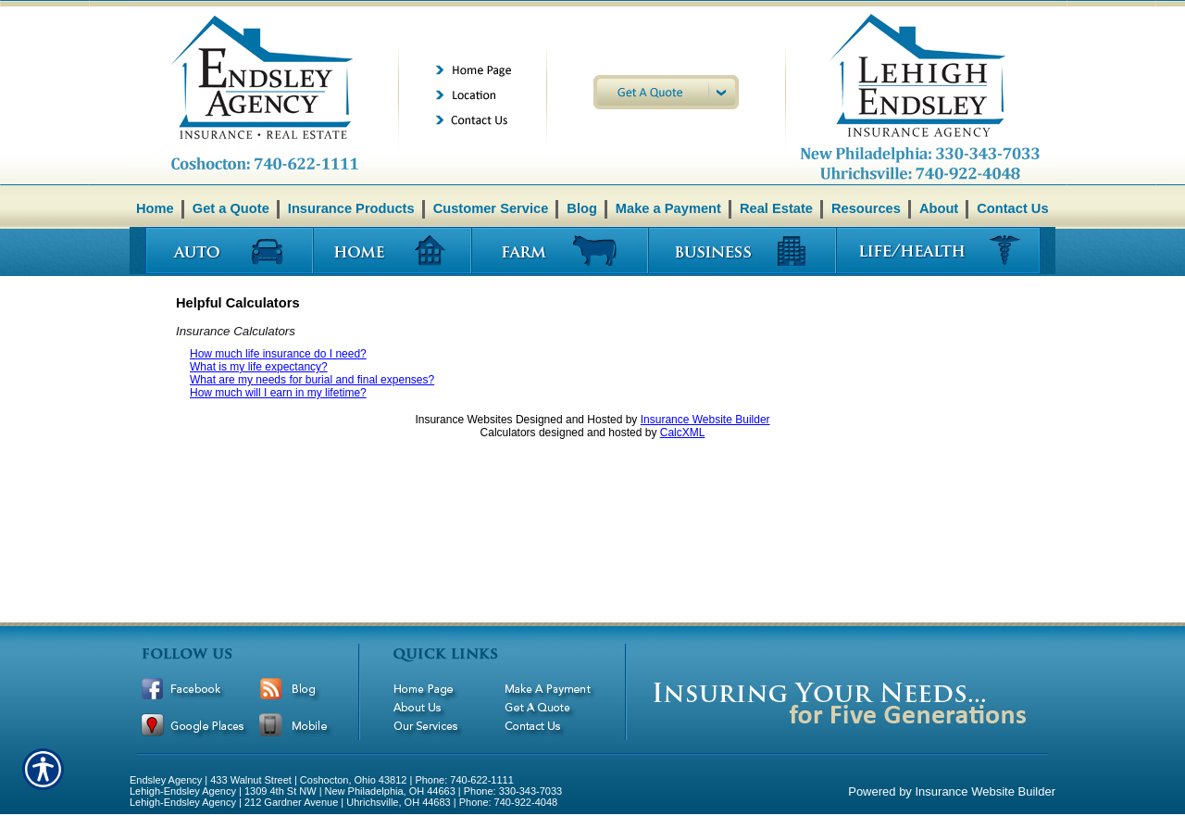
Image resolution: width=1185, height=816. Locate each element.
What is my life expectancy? (259, 366)
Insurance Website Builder (705, 419)
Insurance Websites (463, 419)
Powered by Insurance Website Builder (951, 791)
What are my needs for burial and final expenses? (312, 379)
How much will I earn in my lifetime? (278, 392)
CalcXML (682, 432)
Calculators (508, 432)
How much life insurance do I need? (278, 353)
